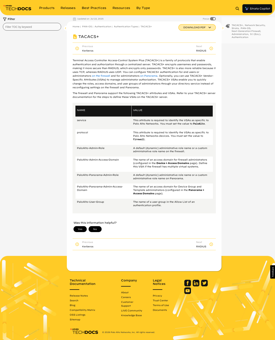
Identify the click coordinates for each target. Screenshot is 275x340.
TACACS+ (146, 26)
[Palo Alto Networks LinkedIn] (196, 285)
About (125, 292)
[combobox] (32, 27)
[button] (272, 272)
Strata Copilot (257, 8)
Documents (160, 310)
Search (74, 300)
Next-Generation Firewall (246, 32)
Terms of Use (161, 305)
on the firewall (101, 75)
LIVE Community (131, 310)
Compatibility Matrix (82, 310)
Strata (235, 29)
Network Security (255, 26)
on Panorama (148, 75)
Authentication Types (126, 26)
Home (76, 26)
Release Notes (79, 295)
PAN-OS (87, 26)
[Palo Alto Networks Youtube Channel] (187, 293)
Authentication (103, 26)
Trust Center (160, 300)
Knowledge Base (131, 315)
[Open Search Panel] (238, 8)
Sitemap (75, 319)
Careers (126, 297)
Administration (240, 35)
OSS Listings (77, 314)
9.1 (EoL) (255, 35)
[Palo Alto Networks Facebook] (188, 285)
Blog (72, 305)
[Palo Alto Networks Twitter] (204, 285)
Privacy (157, 295)
